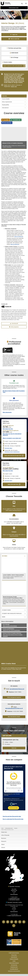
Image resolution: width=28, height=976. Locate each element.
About (2, 844)
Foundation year (16, 119)
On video (4, 556)
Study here (4, 832)
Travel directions (14, 894)
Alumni (3, 847)
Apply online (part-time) (13, 484)
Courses (15, 828)
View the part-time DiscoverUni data (12, 816)
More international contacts (14, 716)
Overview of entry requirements (12, 451)
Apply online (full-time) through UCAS (13, 455)
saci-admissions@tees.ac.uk (17, 689)
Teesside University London (14, 902)
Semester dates (8, 448)
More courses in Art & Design (10, 625)
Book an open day (15, 38)
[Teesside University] (17, 868)
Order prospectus (14, 326)
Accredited (5, 119)
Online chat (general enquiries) (14, 697)
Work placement (6, 122)
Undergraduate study (14, 7)
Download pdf (14, 323)
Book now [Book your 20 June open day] (14, 748)
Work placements (7, 412)
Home (2, 828)
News (3, 616)
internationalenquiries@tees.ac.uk (14, 708)
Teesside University (6, 3)
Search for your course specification (11, 630)
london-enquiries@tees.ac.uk (14, 915)
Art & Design (14, 57)
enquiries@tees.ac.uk (14, 898)
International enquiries (15, 899)
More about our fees (8, 428)
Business (3, 838)
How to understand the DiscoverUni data (13, 819)
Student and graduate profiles (12, 613)
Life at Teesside (5, 835)
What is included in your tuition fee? (12, 438)
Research (3, 841)
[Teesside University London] (20, 878)
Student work (6, 610)
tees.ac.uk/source (18, 236)
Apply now (14, 34)
